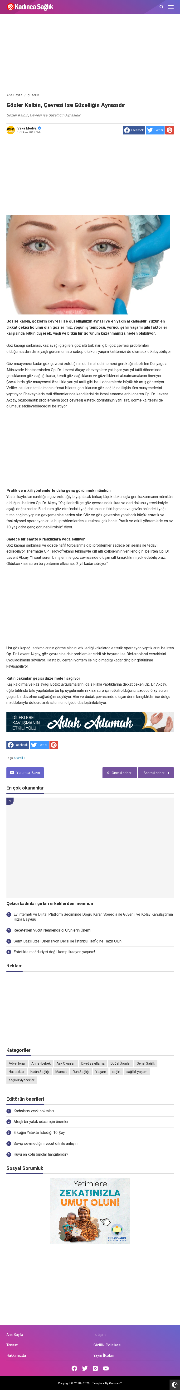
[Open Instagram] (95, 1368)
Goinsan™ (115, 1383)
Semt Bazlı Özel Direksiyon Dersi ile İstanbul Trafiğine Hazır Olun (68, 941)
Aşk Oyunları (66, 1063)
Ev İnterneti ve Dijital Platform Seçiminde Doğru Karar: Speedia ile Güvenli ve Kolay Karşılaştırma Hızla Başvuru (93, 917)
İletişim (99, 1334)
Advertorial (17, 1063)
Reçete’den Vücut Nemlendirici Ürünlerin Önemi (52, 930)
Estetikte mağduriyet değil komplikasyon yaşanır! (54, 952)
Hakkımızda (16, 1355)
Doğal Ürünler (121, 1063)
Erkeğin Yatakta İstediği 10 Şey (39, 1132)
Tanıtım (12, 1345)
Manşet (61, 1072)
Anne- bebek (41, 1063)
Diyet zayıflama (93, 1063)
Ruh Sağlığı (81, 1072)
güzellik (19, 758)
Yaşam (100, 1072)
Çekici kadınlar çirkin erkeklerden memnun (49, 903)
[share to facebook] (134, 130)
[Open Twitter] (85, 1368)
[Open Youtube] (106, 1368)
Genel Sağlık (146, 1063)
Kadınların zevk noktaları (34, 1111)
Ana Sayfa (14, 1334)
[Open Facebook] (74, 1368)
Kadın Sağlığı (39, 1072)
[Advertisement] (90, 54)
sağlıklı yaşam (136, 1072)
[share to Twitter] (155, 130)
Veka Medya (29, 128)
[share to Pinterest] (169, 130)
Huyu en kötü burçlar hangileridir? (41, 1154)
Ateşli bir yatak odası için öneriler (41, 1121)
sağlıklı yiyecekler (21, 1080)
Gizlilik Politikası (107, 1345)
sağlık (116, 1072)
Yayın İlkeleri (103, 1355)
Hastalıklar (16, 1072)
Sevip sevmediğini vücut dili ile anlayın (46, 1143)
